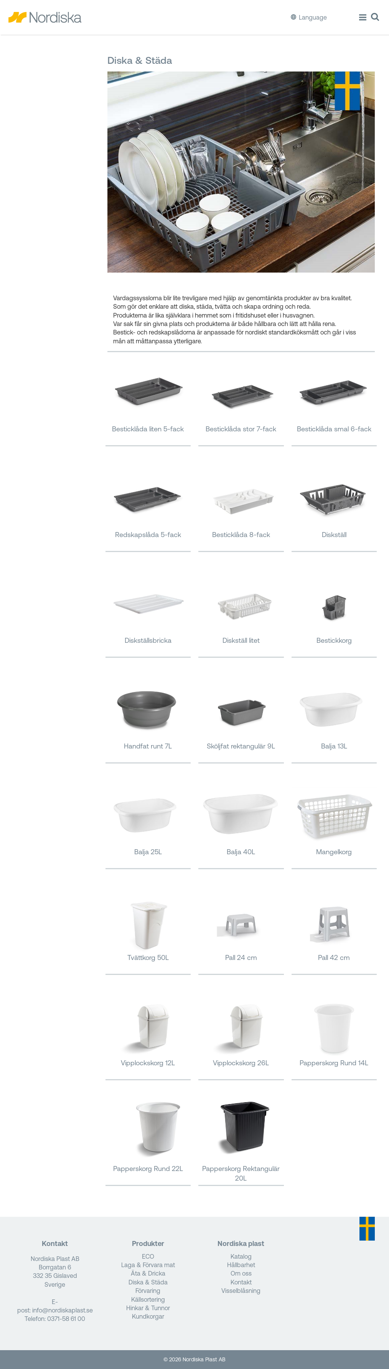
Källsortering (148, 1299)
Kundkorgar (148, 1316)
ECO (148, 1256)
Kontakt (241, 1282)
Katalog (241, 1256)
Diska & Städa (148, 1282)
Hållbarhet (241, 1264)
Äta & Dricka (148, 1273)
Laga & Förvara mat (148, 1264)
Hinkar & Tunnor (148, 1307)
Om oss (241, 1273)
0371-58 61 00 (66, 1318)
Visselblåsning (240, 1290)
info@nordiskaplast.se (62, 1310)
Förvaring (147, 1290)
